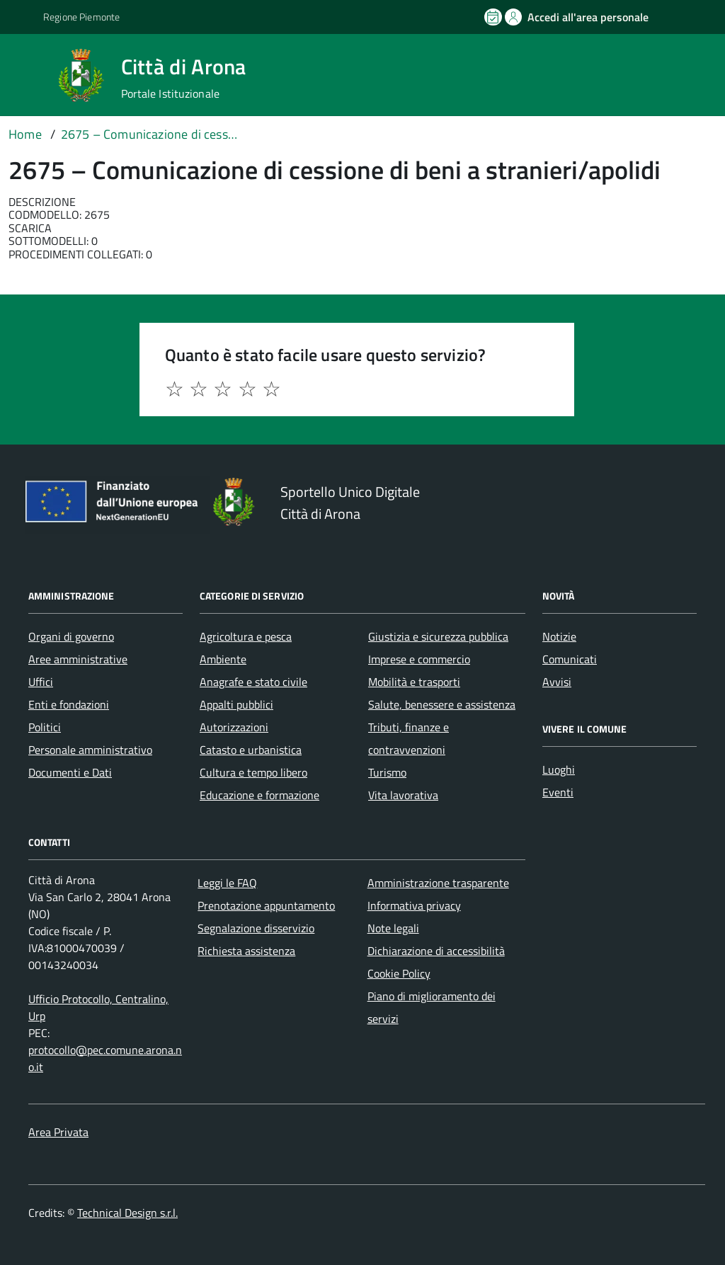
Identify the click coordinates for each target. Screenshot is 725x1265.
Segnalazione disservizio (256, 928)
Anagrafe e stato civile (253, 681)
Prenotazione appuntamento (266, 905)
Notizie (559, 636)
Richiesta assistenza (246, 950)
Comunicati (569, 659)
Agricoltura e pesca (246, 636)
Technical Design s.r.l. (127, 1212)
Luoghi (558, 769)
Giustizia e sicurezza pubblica (438, 636)
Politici (44, 727)
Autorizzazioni (234, 727)
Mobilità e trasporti (414, 681)
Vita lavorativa (403, 794)
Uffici (40, 681)
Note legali (393, 928)
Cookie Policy (398, 973)
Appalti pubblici (236, 704)
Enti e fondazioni (68, 704)
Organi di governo (71, 636)
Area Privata (58, 1131)
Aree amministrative (77, 659)
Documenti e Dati (70, 772)
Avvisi (556, 681)
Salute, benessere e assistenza (441, 704)
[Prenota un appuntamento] (494, 17)
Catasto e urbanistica (251, 749)
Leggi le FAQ (227, 882)
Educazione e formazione (259, 794)
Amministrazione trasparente (438, 882)
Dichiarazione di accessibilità (436, 950)
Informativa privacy (414, 905)
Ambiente (223, 659)
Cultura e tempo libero (253, 772)
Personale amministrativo (90, 749)
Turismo (387, 772)
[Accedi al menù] (30, 74)
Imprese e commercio (419, 659)
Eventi (557, 792)
